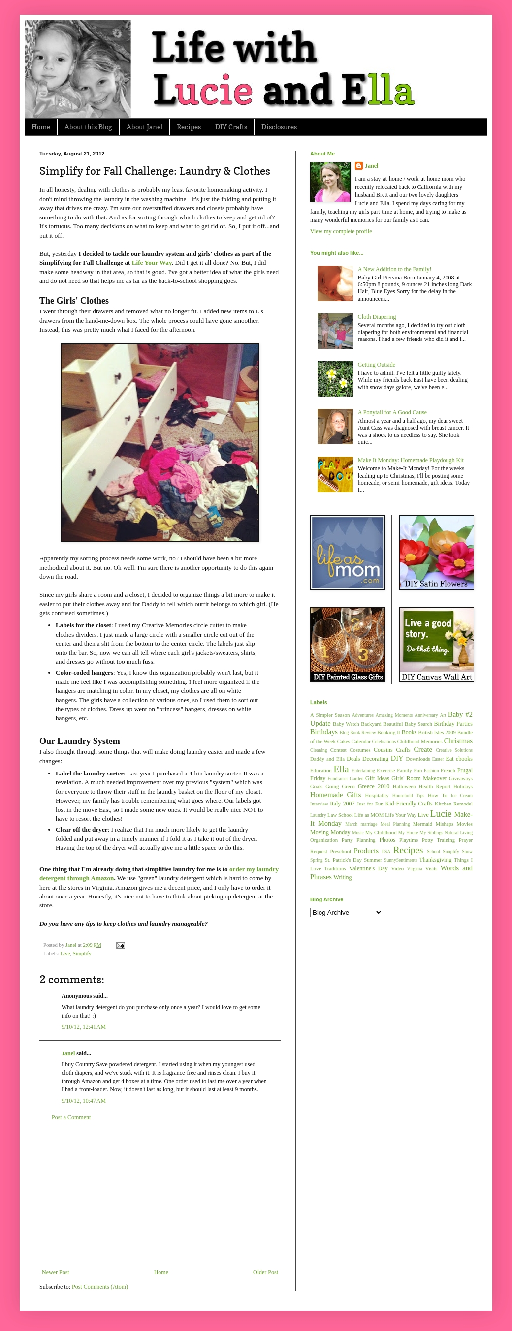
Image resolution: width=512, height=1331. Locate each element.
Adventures (363, 715)
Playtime (408, 840)
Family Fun (409, 770)
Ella (341, 769)
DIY (397, 758)
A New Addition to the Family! (395, 269)
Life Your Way (400, 815)
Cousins (383, 749)
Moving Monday (330, 832)
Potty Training (438, 840)
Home (41, 127)
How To (437, 795)
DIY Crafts (231, 127)
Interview (319, 803)
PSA (386, 851)
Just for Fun (370, 803)
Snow (467, 851)
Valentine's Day (368, 868)
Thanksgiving (435, 859)
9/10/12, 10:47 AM (84, 1100)
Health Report (434, 786)
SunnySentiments (400, 860)
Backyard (371, 724)
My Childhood (381, 832)
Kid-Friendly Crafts (409, 803)
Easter (438, 759)
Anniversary (426, 715)
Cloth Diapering (377, 316)
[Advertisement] (160, 1195)
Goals (316, 786)
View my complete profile (341, 231)
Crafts (403, 749)
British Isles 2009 (436, 732)
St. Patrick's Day (343, 860)
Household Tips (408, 795)
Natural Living (459, 832)
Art (443, 715)
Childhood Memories (420, 741)
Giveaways (461, 778)
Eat (450, 758)
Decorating (375, 758)
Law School (340, 815)
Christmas (458, 740)
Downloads (418, 759)
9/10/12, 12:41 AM (84, 1026)
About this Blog (88, 127)
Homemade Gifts (335, 795)
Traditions (335, 868)
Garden (356, 778)
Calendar (361, 741)
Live (65, 953)
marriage (368, 824)
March (351, 824)
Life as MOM (369, 815)
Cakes (343, 741)
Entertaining (363, 770)
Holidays (463, 786)
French (448, 770)
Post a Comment (71, 1117)
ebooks (464, 758)
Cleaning (318, 750)
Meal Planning (395, 824)
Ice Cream (462, 795)
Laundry (318, 815)
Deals (353, 758)
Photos (387, 839)
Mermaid (423, 824)
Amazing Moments (394, 715)
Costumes (360, 750)
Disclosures (279, 127)
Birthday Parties (453, 723)
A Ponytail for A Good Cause (392, 412)
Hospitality (377, 795)
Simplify (82, 953)
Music (358, 832)
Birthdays (324, 732)
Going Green (339, 786)
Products (366, 851)
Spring (316, 860)
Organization (324, 840)
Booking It (388, 732)
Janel (68, 1053)
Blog (344, 732)
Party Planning (359, 840)
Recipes (189, 127)
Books (409, 732)
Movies (465, 824)
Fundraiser (338, 778)
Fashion (431, 770)
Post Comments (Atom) (100, 1286)
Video (397, 868)
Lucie (441, 813)
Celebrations (384, 741)
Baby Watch (346, 724)
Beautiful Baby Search (407, 724)
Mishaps (445, 824)
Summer (373, 860)
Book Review (363, 732)
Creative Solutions (454, 750)
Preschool (340, 851)
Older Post (265, 1272)
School (433, 851)
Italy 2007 (342, 803)
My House (408, 832)
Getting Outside (376, 364)
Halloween (404, 786)
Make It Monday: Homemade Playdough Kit (411, 460)
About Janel (144, 127)
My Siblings (431, 832)
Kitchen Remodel (454, 803)
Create (423, 749)
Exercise (386, 770)
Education (321, 770)
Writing (343, 877)
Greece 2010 (373, 786)
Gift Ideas (377, 778)
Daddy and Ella (327, 759)
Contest (338, 750)
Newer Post (55, 1272)
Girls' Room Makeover (419, 778)
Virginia (414, 868)
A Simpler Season (330, 715)
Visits (431, 868)
